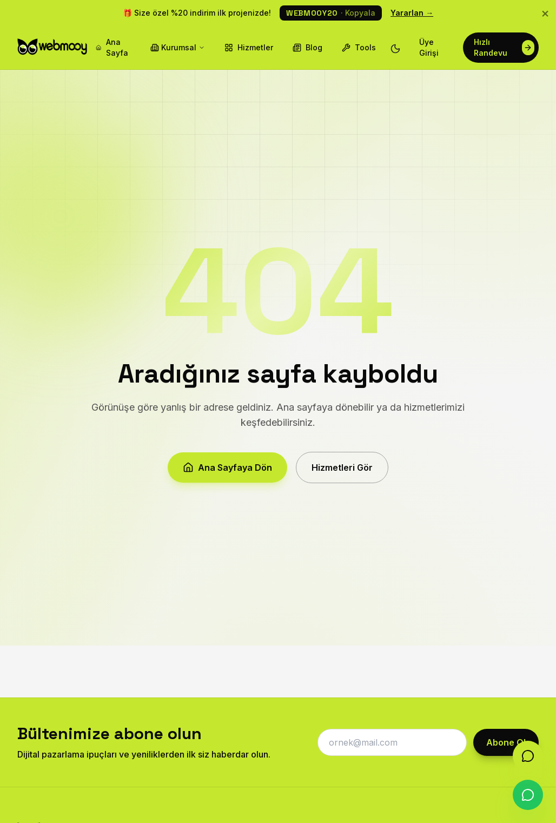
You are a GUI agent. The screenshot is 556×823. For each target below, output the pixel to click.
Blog (307, 47)
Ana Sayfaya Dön (227, 472)
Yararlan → (411, 12)
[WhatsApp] (528, 795)
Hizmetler (248, 47)
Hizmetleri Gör (342, 472)
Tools (359, 47)
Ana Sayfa (112, 47)
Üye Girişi (429, 47)
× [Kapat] (545, 12)
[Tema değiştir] (395, 48)
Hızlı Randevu (504, 47)
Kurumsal (177, 47)
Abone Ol (506, 742)
